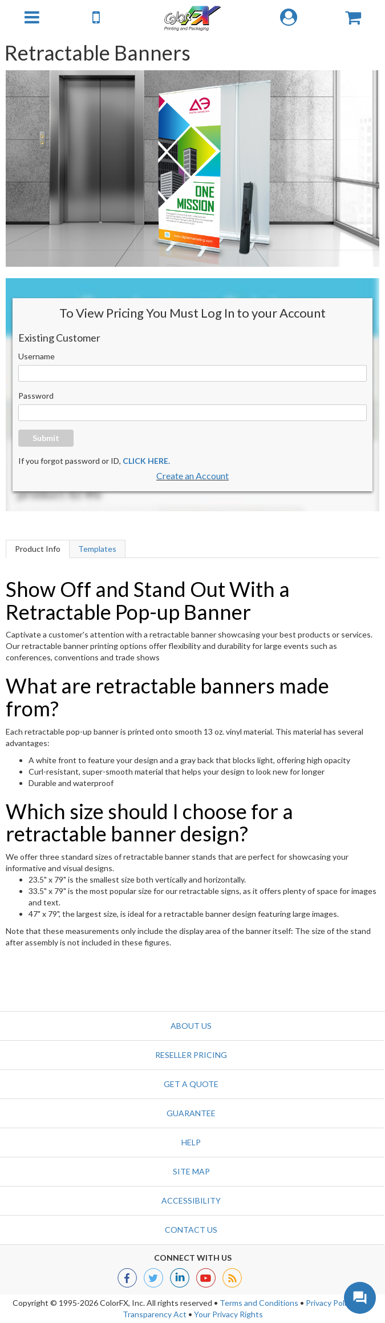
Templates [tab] (97, 549)
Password (36, 395)
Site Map (191, 1171)
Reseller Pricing (191, 1055)
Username (36, 356)
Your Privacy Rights (228, 1314)
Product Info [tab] (37, 549)
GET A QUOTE (191, 1084)
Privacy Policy (330, 1303)
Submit (46, 438)
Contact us (191, 1229)
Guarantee (191, 1113)
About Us (191, 1026)
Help (191, 1142)
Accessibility (191, 1200)
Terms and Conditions (259, 1303)
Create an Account (192, 475)
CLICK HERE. (146, 461)
